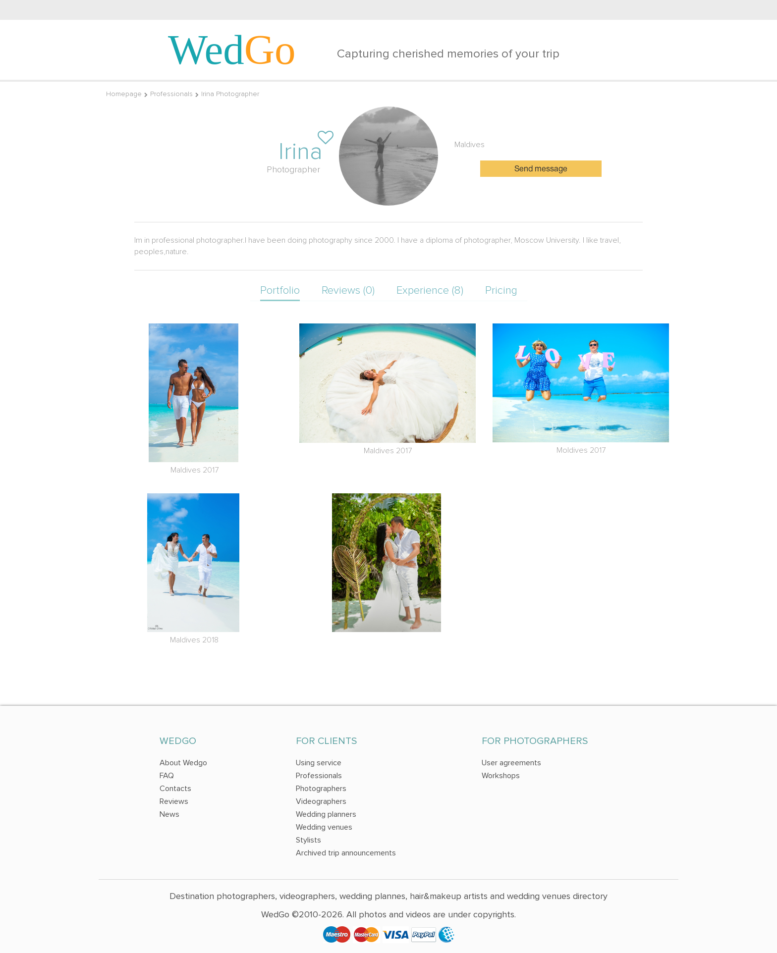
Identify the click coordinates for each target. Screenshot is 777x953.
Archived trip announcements (346, 853)
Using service (318, 763)
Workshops (501, 776)
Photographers (321, 789)
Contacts (175, 789)
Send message (540, 169)
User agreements (511, 763)
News (169, 814)
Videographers (321, 801)
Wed (232, 49)
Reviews (174, 801)
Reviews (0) (348, 290)
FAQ (167, 776)
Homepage (124, 94)
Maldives (469, 145)
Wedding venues (324, 827)
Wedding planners (326, 814)
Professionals (171, 94)
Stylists (308, 840)
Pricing (501, 290)
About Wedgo (183, 763)
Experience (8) (429, 290)
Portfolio (280, 290)
